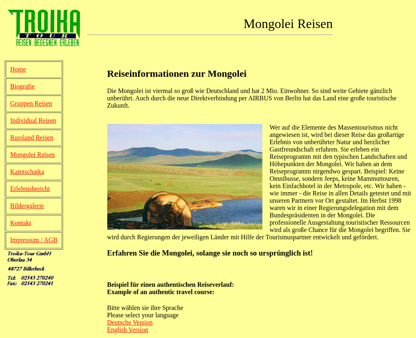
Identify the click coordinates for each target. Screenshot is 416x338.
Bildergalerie (27, 205)
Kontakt (20, 222)
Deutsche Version (130, 322)
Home (18, 69)
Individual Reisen (33, 120)
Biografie (22, 86)
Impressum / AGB (33, 239)
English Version (127, 329)
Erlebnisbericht (30, 188)
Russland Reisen (31, 137)
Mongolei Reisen (32, 154)
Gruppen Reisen (31, 103)
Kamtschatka (27, 171)
